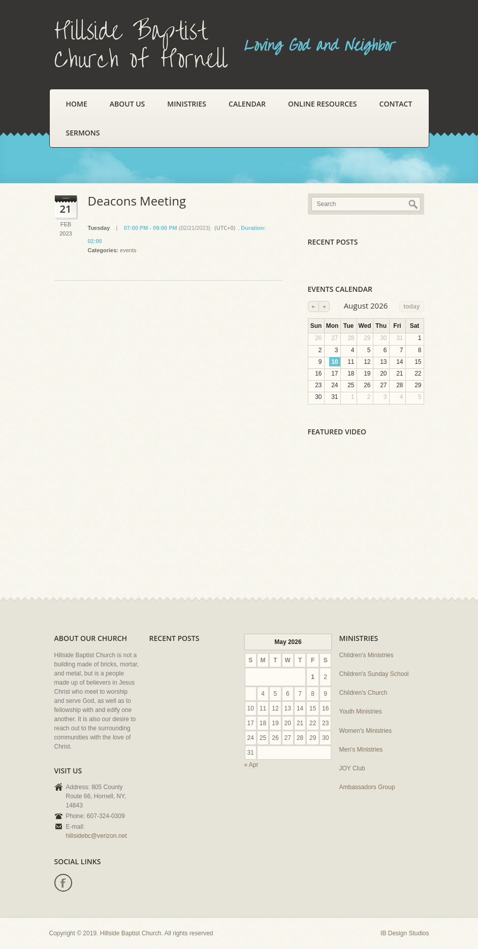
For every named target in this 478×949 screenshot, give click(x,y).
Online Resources (322, 104)
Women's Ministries (365, 730)
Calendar (247, 104)
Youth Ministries (360, 711)
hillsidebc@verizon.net (96, 835)
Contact (395, 104)
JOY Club (352, 768)
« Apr (251, 764)
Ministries (186, 104)
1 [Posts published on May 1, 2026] (312, 677)
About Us (127, 104)
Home (76, 104)
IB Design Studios (404, 933)
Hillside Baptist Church (131, 933)
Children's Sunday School (374, 673)
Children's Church (363, 692)
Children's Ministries (366, 655)
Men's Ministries (361, 749)
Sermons (83, 133)
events (128, 250)
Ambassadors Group (367, 787)
